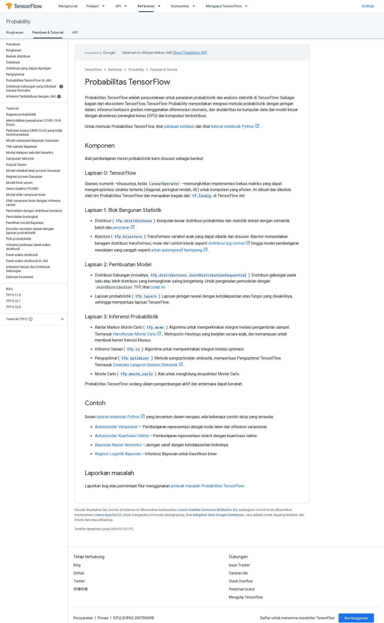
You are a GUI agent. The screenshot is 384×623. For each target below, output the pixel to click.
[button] (29, 319)
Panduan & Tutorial (163, 69)
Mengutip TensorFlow (246, 597)
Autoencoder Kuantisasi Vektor (122, 435)
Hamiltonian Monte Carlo (134, 334)
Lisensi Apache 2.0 (107, 515)
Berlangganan (356, 618)
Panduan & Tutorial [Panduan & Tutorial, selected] (47, 32)
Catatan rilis (238, 573)
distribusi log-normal (226, 243)
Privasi (103, 618)
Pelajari (92, 6)
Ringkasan (14, 32)
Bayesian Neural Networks (118, 444)
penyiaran (121, 227)
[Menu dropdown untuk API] (127, 6)
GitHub (368, 6)
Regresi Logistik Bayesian (118, 454)
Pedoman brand (241, 589)
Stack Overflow (241, 581)
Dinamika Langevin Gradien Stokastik (145, 365)
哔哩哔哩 (81, 589)
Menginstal (67, 6)
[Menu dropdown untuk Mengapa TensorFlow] (248, 6)
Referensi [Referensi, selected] (146, 6)
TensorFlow (93, 69)
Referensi (115, 69)
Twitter (79, 581)
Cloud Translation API (190, 53)
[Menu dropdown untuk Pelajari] (105, 6)
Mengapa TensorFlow (224, 6)
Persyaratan (83, 618)
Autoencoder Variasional (116, 426)
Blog (77, 565)
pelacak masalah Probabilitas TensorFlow (207, 486)
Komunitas (180, 6)
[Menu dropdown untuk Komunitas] (195, 6)
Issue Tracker (239, 565)
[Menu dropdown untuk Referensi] (161, 6)
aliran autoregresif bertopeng (176, 250)
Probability (18, 22)
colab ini (158, 287)
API (118, 6)
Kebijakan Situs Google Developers (218, 515)
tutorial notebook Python (232, 126)
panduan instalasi (179, 126)
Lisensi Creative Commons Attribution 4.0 (207, 510)
